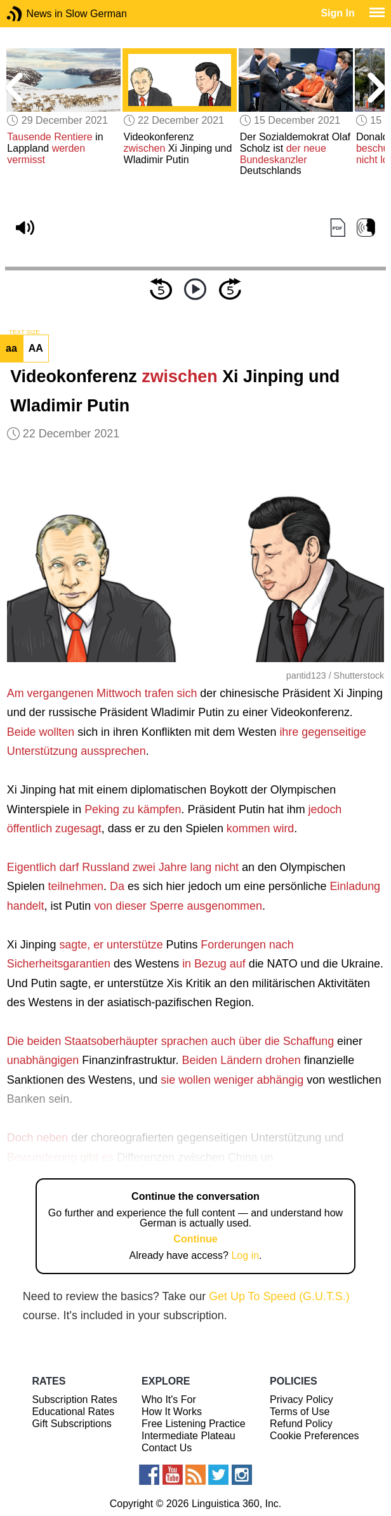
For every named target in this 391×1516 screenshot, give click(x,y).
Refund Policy (301, 1423)
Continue (195, 1238)
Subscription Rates (74, 1399)
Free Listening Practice (194, 1423)
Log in (245, 1255)
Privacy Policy (301, 1399)
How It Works (172, 1411)
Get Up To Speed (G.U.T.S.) (279, 1296)
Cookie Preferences (314, 1435)
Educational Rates (73, 1411)
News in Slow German (33, 13)
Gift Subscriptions (71, 1423)
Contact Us (167, 1447)
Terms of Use (299, 1411)
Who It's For (169, 1399)
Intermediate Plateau (188, 1435)
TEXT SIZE (24, 332)
